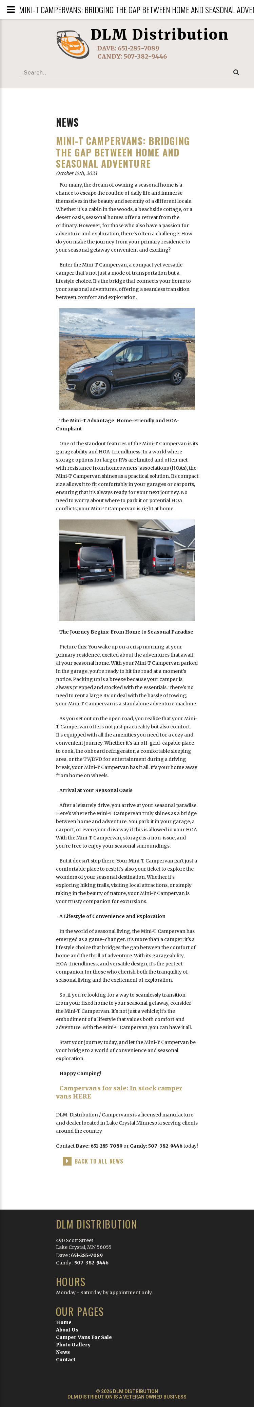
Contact (66, 1360)
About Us (67, 1330)
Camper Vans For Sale (84, 1337)
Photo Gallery (73, 1345)
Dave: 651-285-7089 (99, 1146)
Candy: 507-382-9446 (156, 1146)
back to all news (99, 1161)
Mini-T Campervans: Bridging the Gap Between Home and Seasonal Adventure (123, 152)
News (63, 1352)
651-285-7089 (138, 48)
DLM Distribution (160, 34)
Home (64, 1322)
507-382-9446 (145, 56)
